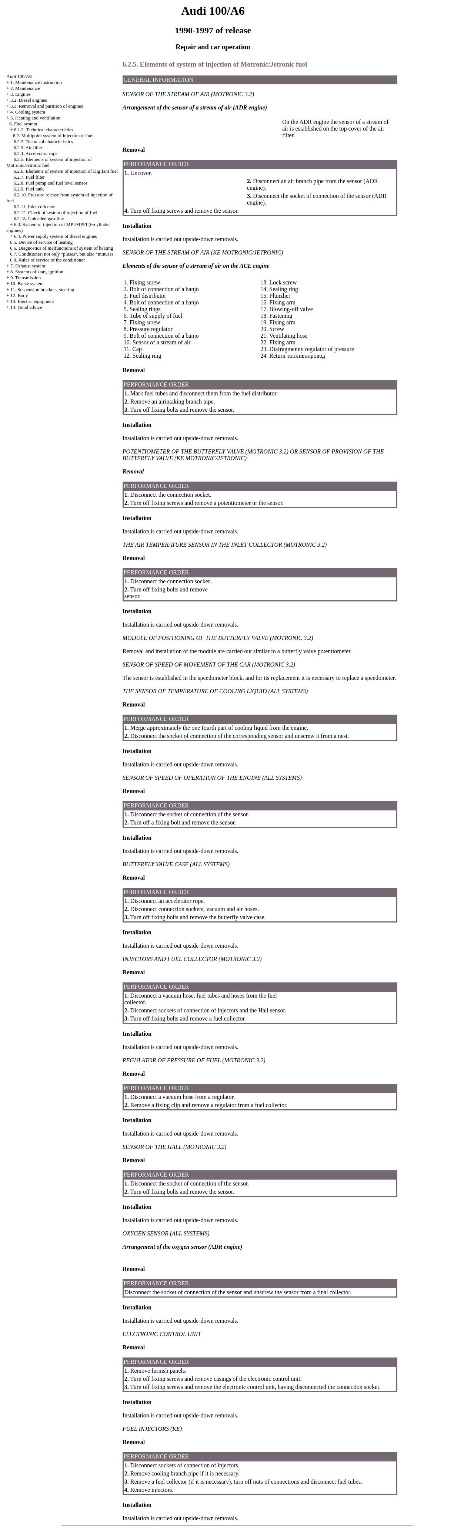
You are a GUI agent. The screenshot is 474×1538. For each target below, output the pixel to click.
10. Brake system (27, 283)
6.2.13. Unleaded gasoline (39, 218)
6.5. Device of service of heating (41, 242)
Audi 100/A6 (18, 76)
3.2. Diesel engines (28, 100)
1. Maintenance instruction (36, 82)
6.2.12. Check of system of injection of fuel (55, 212)
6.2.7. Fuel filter (29, 177)
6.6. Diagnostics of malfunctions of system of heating (61, 248)
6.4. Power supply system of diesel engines (55, 236)
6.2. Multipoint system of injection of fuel (53, 135)
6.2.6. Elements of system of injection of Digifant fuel (66, 171)
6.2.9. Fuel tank (29, 189)
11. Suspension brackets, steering (42, 289)
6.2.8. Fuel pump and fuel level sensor (50, 183)
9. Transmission (25, 277)
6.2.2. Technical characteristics (43, 141)
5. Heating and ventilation (35, 118)
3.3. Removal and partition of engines (46, 106)
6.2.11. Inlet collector (34, 206)
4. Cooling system (27, 112)
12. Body (19, 295)
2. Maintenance (25, 88)
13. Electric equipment (32, 301)
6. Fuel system (23, 124)
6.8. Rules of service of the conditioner (47, 260)
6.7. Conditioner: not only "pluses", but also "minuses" (63, 254)
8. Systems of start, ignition (36, 271)
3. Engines (20, 94)
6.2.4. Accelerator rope (36, 153)
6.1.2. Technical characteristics (43, 129)
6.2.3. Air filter (28, 147)
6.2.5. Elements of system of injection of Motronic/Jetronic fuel (49, 162)
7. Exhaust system (27, 266)
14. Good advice (26, 307)
